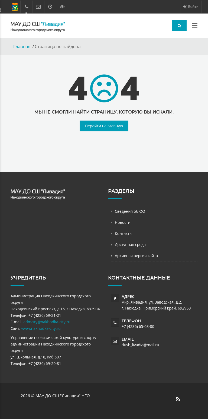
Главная (21, 46)
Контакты (123, 233)
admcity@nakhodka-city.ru (46, 321)
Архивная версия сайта (136, 255)
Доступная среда (130, 244)
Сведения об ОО (130, 211)
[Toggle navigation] (194, 26)
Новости (122, 222)
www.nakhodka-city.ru (40, 328)
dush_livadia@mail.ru (140, 344)
